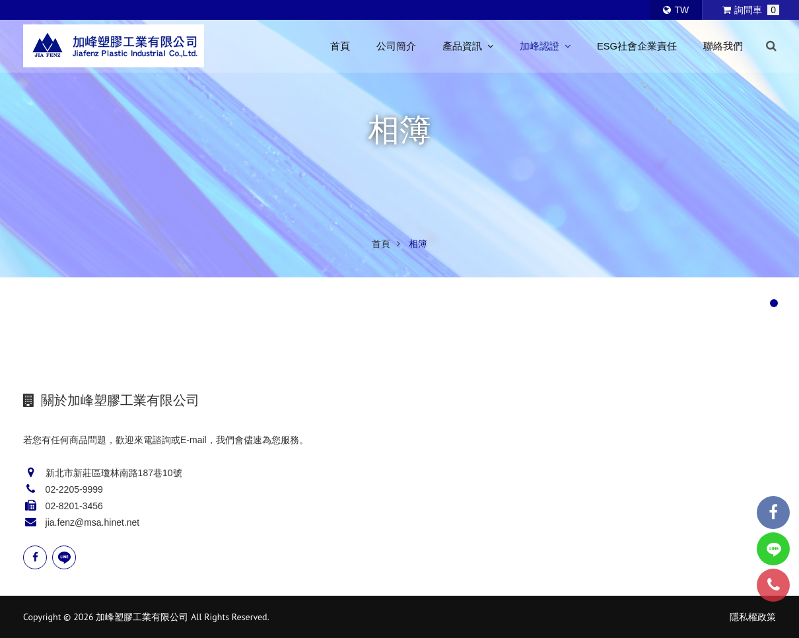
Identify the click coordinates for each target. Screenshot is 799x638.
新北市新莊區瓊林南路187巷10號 (114, 473)
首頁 (340, 46)
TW (676, 10)
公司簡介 (396, 46)
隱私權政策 (753, 617)
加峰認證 (545, 46)
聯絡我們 (723, 46)
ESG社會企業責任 (637, 46)
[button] (774, 303)
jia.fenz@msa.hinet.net (93, 522)
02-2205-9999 (74, 489)
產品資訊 (467, 46)
